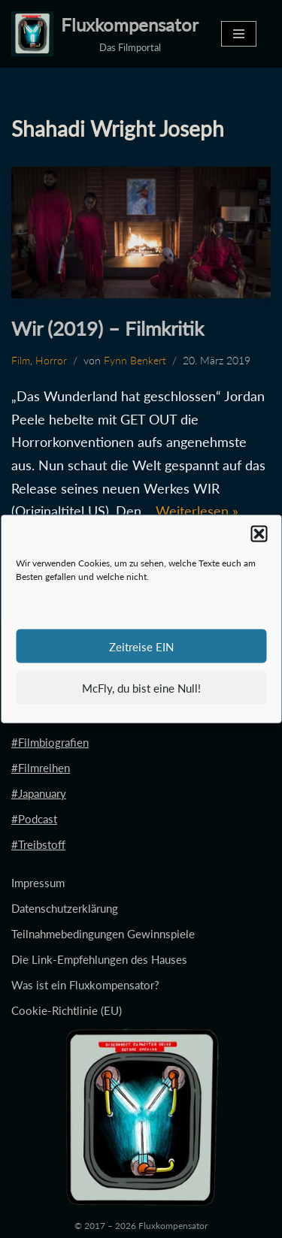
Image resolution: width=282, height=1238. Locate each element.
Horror (51, 361)
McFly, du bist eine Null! (141, 687)
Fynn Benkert (135, 361)
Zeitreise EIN (141, 646)
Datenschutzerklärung (64, 908)
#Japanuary (38, 793)
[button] (258, 534)
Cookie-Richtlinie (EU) (66, 1010)
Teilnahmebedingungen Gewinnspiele (103, 934)
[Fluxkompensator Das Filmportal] (105, 34)
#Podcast (34, 819)
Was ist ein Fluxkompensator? (85, 985)
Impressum (38, 882)
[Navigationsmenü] (238, 34)
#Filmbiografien (50, 742)
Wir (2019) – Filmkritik (107, 328)
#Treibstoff (38, 844)
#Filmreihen (40, 768)
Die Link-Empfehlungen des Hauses (99, 959)
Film (20, 361)
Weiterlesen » (197, 511)
